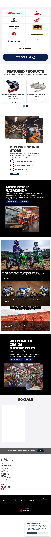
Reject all (43, 533)
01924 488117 (45, 2)
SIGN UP (40, 450)
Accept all (32, 533)
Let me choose (36, 529)
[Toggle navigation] (2, 3)
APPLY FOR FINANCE (25, 57)
